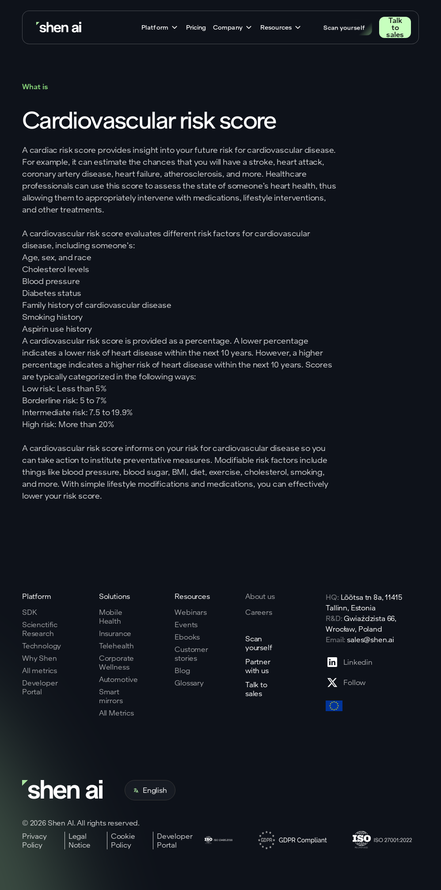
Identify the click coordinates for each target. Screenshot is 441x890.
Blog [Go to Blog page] (182, 670)
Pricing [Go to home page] (196, 27)
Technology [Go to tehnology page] (41, 645)
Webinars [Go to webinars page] (191, 612)
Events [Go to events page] (186, 624)
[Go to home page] (60, 28)
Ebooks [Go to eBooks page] (187, 636)
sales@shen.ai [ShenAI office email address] (370, 639)
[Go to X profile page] (349, 682)
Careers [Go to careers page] (258, 612)
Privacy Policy (34, 840)
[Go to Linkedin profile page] (349, 662)
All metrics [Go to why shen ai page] (39, 670)
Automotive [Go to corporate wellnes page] (118, 679)
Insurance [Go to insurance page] (115, 633)
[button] (160, 27)
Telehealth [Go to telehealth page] (116, 645)
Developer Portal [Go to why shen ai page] (40, 687)
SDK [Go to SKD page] (29, 612)
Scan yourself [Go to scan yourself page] (258, 643)
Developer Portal (175, 840)
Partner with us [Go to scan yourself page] (257, 666)
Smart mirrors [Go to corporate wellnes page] (111, 696)
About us (260, 596)
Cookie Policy (123, 840)
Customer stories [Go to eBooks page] (191, 654)
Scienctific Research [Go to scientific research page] (39, 629)
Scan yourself (344, 27)
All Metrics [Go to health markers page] (116, 712)
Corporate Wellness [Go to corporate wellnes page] (116, 662)
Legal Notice (79, 840)
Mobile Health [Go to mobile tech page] (110, 616)
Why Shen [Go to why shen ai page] (39, 658)
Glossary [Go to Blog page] (189, 682)
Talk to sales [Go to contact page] (395, 27)
